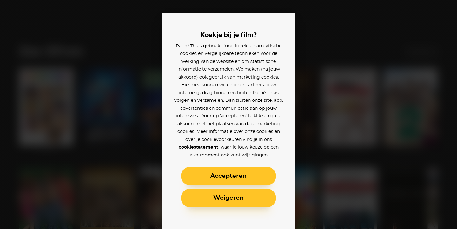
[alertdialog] (228, 114)
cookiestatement (198, 147)
